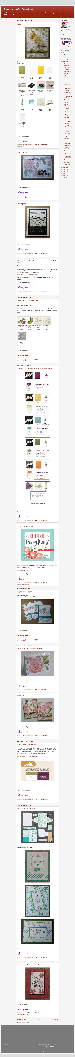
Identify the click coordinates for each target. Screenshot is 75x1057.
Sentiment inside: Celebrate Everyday (29, 648)
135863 (21, 326)
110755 (22, 109)
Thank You (20, 24)
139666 (38, 327)
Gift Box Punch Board (21, 325)
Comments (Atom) (28, 1022)
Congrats (66, 150)
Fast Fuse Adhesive (40, 90)
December (67, 65)
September (67, 71)
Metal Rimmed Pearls (21, 341)
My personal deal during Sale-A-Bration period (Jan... (68, 95)
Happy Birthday (22, 152)
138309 (49, 91)
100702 (22, 77)
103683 (31, 108)
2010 (64, 177)
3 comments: (44, 689)
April (65, 82)
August (66, 73)
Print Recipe (20, 61)
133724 (30, 327)
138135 (40, 109)
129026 (40, 91)
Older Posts (54, 1019)
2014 (64, 169)
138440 (22, 93)
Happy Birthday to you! (24, 592)
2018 (64, 59)
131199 (40, 77)
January (66, 164)
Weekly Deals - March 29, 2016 (27, 300)
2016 (64, 63)
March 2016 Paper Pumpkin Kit (27, 808)
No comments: (44, 144)
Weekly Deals (24, 360)
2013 (64, 171)
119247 (22, 124)
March (66, 84)
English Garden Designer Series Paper (22, 91)
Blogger (46, 1051)
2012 (64, 173)
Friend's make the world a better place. (67, 156)
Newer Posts (21, 1019)
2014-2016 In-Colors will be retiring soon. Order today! (34, 368)
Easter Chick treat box (67, 148)
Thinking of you (22, 204)
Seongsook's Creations (18, 9)
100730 (31, 77)
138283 (46, 327)
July (65, 75)
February (66, 162)
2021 (64, 52)
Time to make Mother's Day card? (28, 965)
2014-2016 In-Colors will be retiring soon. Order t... (68, 106)
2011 (64, 175)
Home (38, 1019)
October (66, 69)
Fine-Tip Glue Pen (49, 90)
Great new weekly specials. (67, 140)
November (67, 67)
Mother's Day (24, 1014)
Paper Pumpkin (25, 584)
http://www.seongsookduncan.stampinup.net (29, 274)
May (65, 80)
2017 (64, 61)
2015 (64, 167)
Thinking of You (25, 255)
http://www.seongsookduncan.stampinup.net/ (29, 756)
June (65, 77)
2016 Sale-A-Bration (26, 640)
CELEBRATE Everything (25, 526)
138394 (21, 342)
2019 (64, 57)
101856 (49, 77)
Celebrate (20, 695)
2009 (64, 180)
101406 (31, 92)
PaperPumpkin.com (22, 570)
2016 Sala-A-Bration (26, 292)
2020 (64, 54)
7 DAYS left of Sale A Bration (26, 745)
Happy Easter (67, 143)
